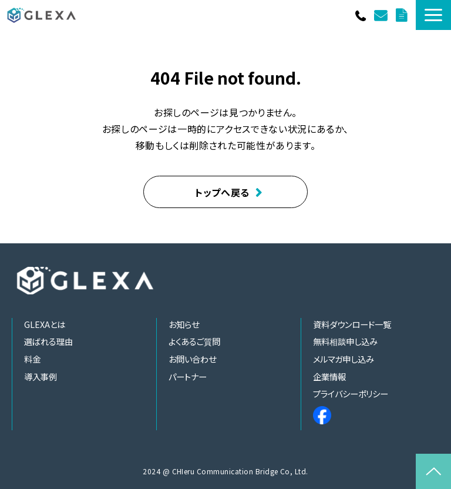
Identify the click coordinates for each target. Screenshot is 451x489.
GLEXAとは (44, 324)
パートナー (188, 376)
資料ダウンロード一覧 (403, 15)
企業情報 (329, 376)
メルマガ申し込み (343, 359)
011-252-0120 (361, 15)
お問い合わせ (382, 15)
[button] (433, 15)
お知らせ (184, 324)
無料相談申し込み (345, 341)
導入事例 (40, 376)
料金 (32, 359)
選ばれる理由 (48, 341)
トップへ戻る (222, 192)
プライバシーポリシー (350, 393)
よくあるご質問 (194, 341)
